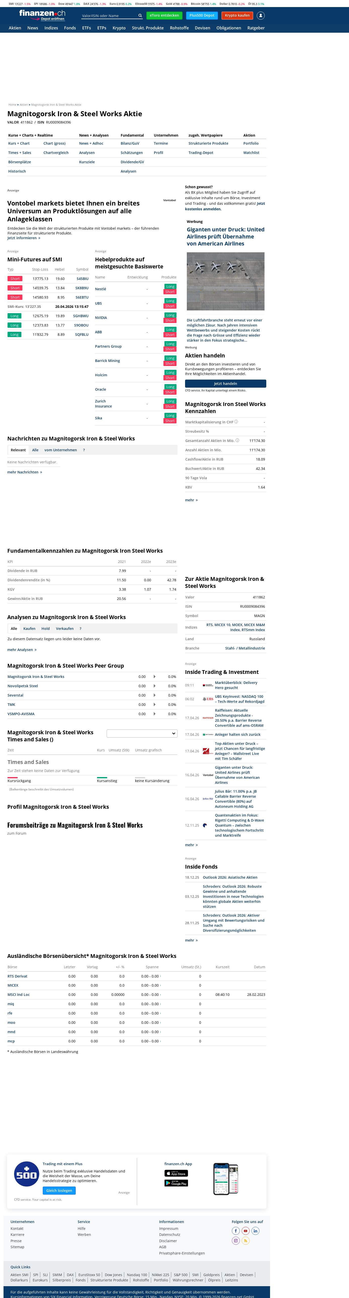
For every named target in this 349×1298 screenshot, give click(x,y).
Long (170, 286)
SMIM (57, 1274)
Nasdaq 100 (137, 1274)
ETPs (101, 28)
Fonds (70, 28)
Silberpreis (62, 1280)
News (32, 28)
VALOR (13, 122)
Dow (61, 4)
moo (11, 1022)
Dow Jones (113, 1274)
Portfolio (251, 143)
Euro (113, 4)
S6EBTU (82, 297)
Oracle (100, 389)
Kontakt (17, 1229)
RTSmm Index (253, 629)
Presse (16, 1241)
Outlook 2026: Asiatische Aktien (230, 877)
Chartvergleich (56, 152)
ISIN (40, 122)
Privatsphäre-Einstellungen (182, 1253)
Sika (98, 418)
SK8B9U (82, 288)
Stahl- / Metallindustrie (245, 648)
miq (11, 1003)
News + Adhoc (91, 143)
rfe (10, 1013)
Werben (84, 1235)
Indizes (51, 28)
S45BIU (83, 278)
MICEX (13, 985)
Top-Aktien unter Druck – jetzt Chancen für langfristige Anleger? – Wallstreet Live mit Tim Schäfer (240, 751)
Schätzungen (132, 152)
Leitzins (231, 1280)
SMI (11, 4)
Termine (161, 143)
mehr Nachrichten (24, 472)
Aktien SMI (19, 1274)
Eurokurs (40, 1280)
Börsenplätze (19, 161)
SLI (45, 1274)
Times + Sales (19, 152)
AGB (162, 1247)
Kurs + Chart (19, 143)
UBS (98, 303)
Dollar (224, 4)
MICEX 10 (222, 624)
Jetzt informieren (24, 237)
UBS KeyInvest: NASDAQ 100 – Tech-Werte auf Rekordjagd (240, 699)
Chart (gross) (54, 143)
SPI (36, 4)
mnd (11, 1031)
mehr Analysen (21, 649)
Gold (169, 4)
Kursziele (87, 161)
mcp (11, 1041)
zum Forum (16, 833)
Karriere (17, 1235)
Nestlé (100, 289)
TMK (11, 704)
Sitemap (17, 1247)
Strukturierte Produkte (208, 143)
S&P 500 (181, 1274)
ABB (98, 332)
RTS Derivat (17, 976)
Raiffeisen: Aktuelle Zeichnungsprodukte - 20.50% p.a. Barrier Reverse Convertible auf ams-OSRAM (239, 718)
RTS (209, 624)
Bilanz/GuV (130, 143)
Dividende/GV (132, 161)
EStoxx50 (141, 4)
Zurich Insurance (103, 404)
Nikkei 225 (160, 1274)
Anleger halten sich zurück (237, 734)
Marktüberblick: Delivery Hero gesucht (236, 685)
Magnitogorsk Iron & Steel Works (36, 676)
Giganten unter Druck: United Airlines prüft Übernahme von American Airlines (237, 775)
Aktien (15, 28)
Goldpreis (211, 1274)
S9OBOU (81, 325)
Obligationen (228, 28)
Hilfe (81, 1229)
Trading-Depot (201, 152)
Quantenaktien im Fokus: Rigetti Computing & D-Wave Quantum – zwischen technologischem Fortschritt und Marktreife (239, 825)
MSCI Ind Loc (19, 994)
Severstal (15, 695)
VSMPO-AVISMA (21, 713)
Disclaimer (168, 1241)
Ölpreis (214, 1280)
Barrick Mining (107, 360)
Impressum (168, 1229)
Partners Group (108, 346)
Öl (249, 4)
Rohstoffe (179, 28)
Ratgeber (256, 28)
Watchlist (251, 152)
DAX (86, 4)
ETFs (86, 28)
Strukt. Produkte (148, 28)
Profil (158, 152)
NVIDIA (101, 317)
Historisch (17, 171)
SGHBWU (81, 315)
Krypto (119, 28)
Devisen (202, 28)
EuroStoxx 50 (89, 1274)
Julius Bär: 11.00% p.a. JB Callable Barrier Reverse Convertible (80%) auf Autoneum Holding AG (236, 799)
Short (170, 291)
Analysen (87, 152)
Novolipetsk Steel (23, 685)
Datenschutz (169, 1235)
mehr (191, 500)
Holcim (101, 375)
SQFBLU (82, 334)
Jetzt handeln (225, 383)
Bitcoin (195, 4)
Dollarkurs (19, 1280)
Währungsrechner (188, 1280)
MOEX (237, 624)
